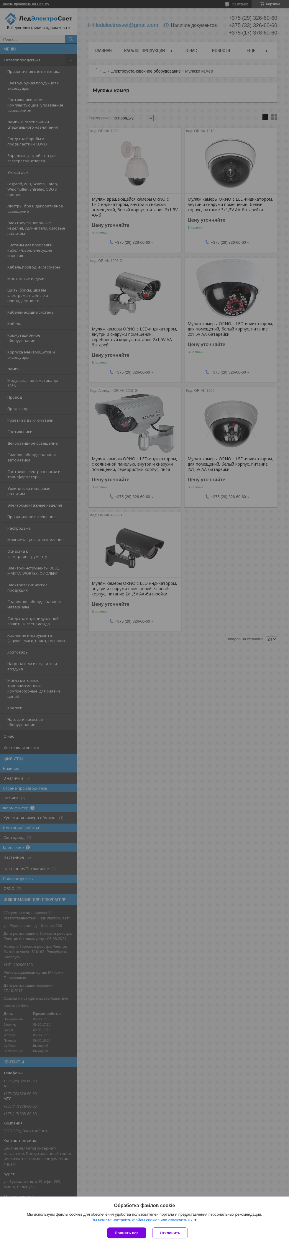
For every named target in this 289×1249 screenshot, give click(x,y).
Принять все (127, 1233)
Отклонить (170, 1233)
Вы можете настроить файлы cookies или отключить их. (142, 1220)
